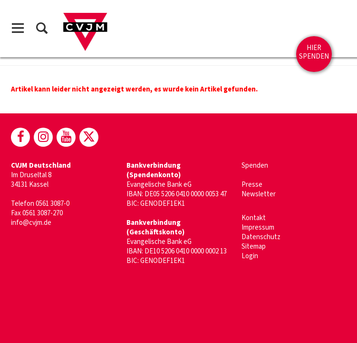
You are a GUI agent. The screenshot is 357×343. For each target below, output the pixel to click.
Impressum (257, 227)
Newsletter (258, 194)
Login (249, 256)
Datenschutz (260, 237)
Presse (251, 185)
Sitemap (253, 247)
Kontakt (253, 218)
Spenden (254, 166)
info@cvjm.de (31, 223)
